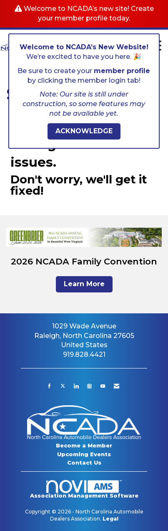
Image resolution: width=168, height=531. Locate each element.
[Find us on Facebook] (49, 386)
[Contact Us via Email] (116, 386)
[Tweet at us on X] (63, 386)
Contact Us (84, 462)
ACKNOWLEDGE (84, 131)
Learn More (84, 284)
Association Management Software (84, 489)
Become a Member (84, 445)
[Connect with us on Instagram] (89, 386)
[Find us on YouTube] (103, 386)
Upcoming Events (84, 454)
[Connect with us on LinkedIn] (76, 386)
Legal (110, 519)
